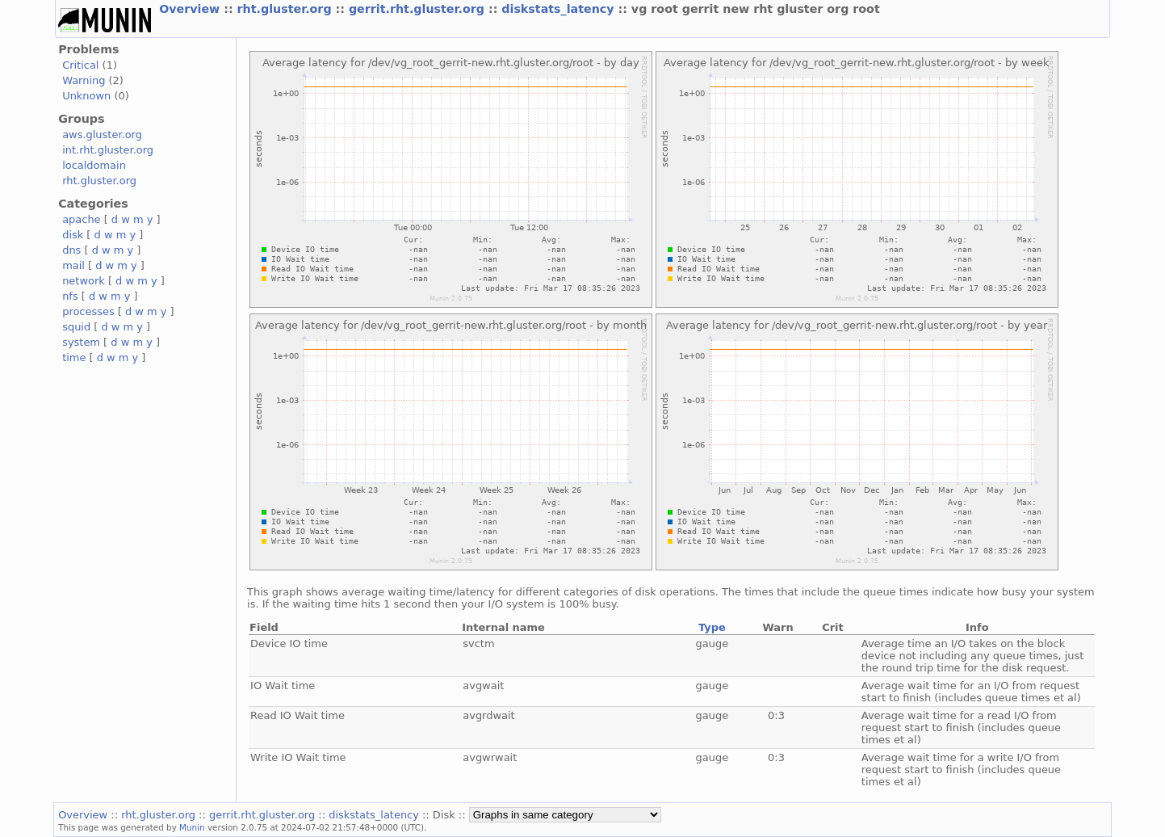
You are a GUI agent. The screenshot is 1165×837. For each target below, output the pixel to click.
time (74, 357)
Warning (83, 80)
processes (88, 311)
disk (72, 235)
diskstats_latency (559, 8)
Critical (80, 65)
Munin (192, 827)
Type (712, 627)
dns (71, 250)
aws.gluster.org (102, 134)
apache (81, 219)
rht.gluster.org (286, 8)
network (83, 281)
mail (73, 265)
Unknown (86, 96)
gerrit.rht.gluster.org (418, 8)
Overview (191, 8)
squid (76, 327)
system (81, 342)
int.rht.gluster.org (107, 150)
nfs (70, 296)
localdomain (94, 165)
